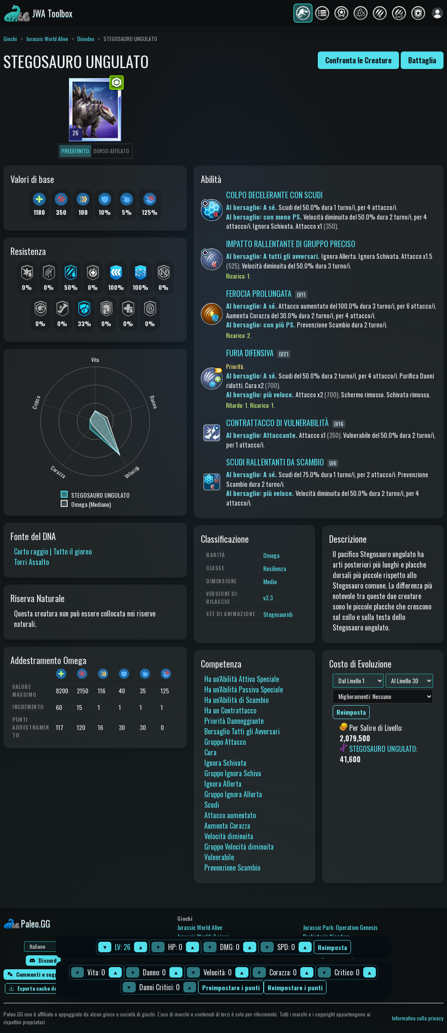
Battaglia (422, 60)
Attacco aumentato (230, 815)
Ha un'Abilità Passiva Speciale (243, 689)
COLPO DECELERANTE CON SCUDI (274, 194)
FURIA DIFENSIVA (250, 352)
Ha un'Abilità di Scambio (236, 700)
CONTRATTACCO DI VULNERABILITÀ (277, 422)
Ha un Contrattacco (230, 710)
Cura (210, 752)
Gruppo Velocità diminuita (239, 846)
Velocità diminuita (228, 836)
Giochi (10, 38)
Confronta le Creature (358, 60)
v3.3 (268, 597)
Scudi (211, 804)
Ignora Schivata (225, 763)
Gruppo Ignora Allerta (233, 794)
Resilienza (274, 568)
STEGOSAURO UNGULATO (382, 749)
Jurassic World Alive (47, 38)
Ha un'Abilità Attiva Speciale (241, 679)
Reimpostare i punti (295, 987)
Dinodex (85, 38)
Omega (271, 555)
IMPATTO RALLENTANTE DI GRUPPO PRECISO (290, 243)
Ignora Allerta (222, 783)
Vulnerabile (219, 857)
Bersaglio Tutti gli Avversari (242, 731)
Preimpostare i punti (231, 987)
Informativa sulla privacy (418, 1018)
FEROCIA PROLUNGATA (259, 293)
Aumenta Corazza (227, 825)
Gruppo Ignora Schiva (232, 773)
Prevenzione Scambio (232, 867)
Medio (270, 581)
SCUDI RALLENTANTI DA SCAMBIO (275, 462)
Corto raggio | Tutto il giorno (53, 551)
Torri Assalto (31, 562)
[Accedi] (437, 13)
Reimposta (332, 947)
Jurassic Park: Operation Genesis (340, 927)
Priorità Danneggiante (234, 721)
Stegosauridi (277, 614)
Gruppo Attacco (225, 742)
